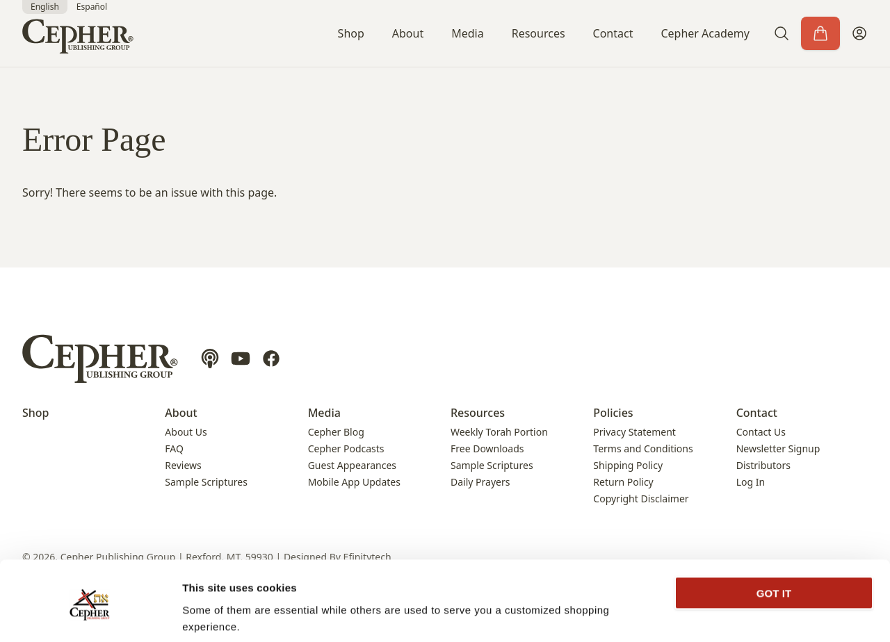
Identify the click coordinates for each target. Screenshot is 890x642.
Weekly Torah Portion (499, 431)
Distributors (763, 465)
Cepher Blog (336, 431)
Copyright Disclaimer (640, 498)
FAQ (174, 448)
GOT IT (774, 543)
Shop (351, 33)
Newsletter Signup (778, 448)
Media (467, 33)
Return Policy (623, 481)
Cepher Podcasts (346, 448)
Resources (538, 33)
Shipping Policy (628, 465)
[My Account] (859, 33)
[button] (781, 33)
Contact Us (761, 431)
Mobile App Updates (354, 481)
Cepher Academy (705, 33)
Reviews (183, 465)
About (407, 33)
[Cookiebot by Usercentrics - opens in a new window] (90, 614)
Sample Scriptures (206, 481)
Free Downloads (487, 448)
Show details (214, 614)
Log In (750, 481)
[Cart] (820, 33)
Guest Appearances (352, 465)
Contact (613, 33)
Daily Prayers (480, 481)
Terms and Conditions (643, 448)
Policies (613, 413)
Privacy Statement (634, 431)
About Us (186, 431)
